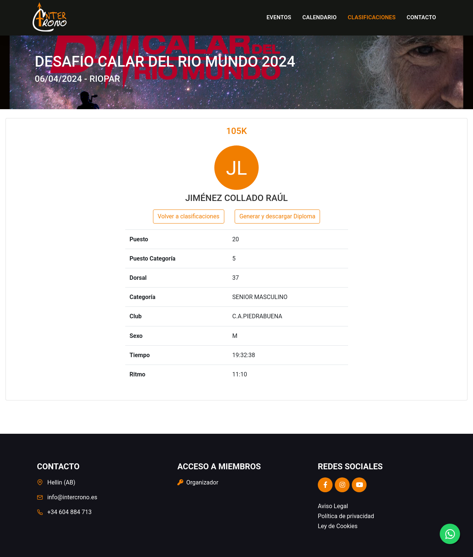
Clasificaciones (372, 17)
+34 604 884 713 (69, 512)
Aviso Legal (333, 506)
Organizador (197, 482)
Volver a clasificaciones (189, 216)
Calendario (319, 17)
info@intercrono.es (72, 497)
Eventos (278, 17)
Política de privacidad (346, 516)
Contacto (421, 17)
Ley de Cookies (337, 526)
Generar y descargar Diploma (277, 216)
